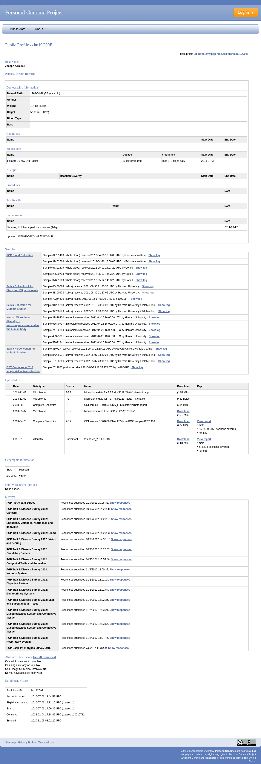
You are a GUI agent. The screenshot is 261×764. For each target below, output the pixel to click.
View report (204, 421)
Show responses (120, 502)
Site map (10, 742)
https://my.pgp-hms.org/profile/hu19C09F (223, 53)
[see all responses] (44, 657)
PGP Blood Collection (19, 255)
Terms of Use (46, 742)
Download (183, 411)
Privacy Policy (27, 742)
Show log (154, 255)
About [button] (40, 29)
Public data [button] (19, 29)
